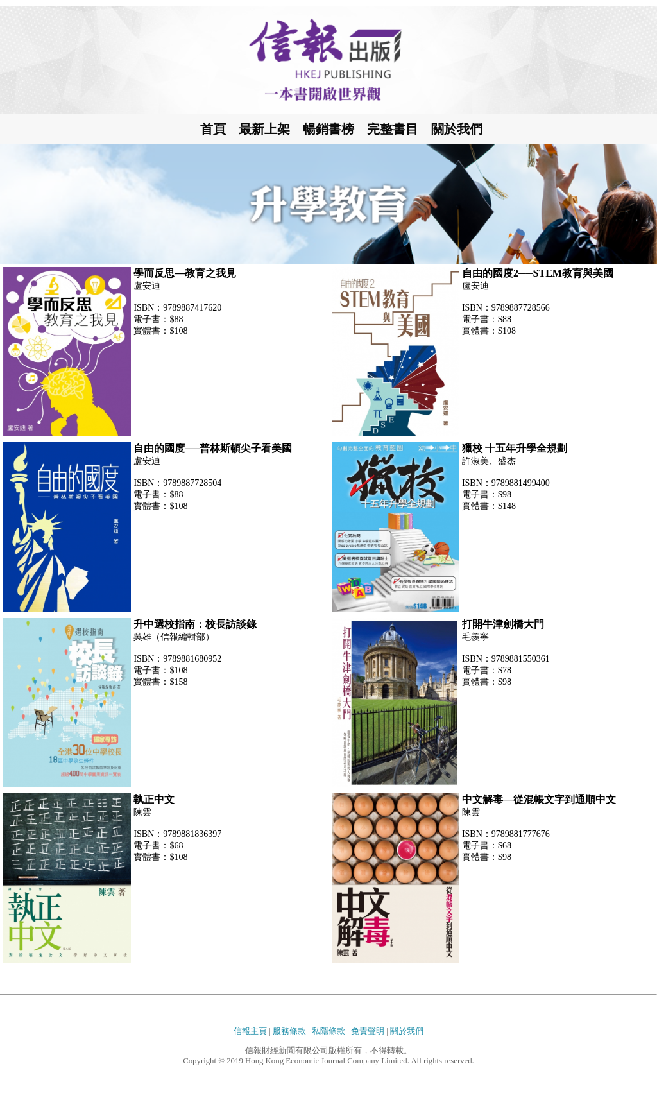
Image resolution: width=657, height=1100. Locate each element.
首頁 (213, 129)
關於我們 (456, 129)
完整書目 (392, 129)
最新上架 (264, 129)
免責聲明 (367, 1031)
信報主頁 (250, 1031)
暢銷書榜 (328, 129)
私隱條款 (328, 1031)
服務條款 (289, 1031)
